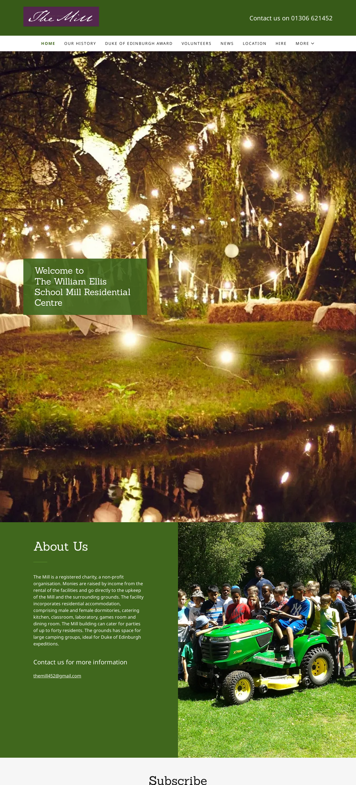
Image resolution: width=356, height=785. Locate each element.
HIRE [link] (281, 43)
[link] (61, 17)
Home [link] (48, 43)
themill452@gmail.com (57, 676)
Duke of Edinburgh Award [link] (139, 43)
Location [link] (255, 43)
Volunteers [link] (197, 43)
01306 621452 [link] (312, 18)
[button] (305, 43)
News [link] (227, 43)
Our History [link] (80, 43)
